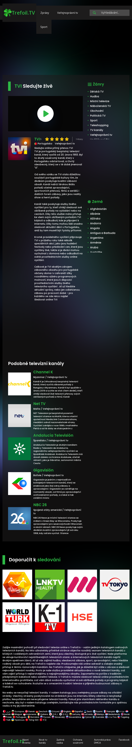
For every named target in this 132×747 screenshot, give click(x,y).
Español (77, 711)
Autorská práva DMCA (102, 741)
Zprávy (44, 13)
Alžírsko (95, 218)
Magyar (17, 714)
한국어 (64, 714)
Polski (7, 717)
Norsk (125, 714)
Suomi (97, 711)
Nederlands (112, 714)
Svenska (98, 717)
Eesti (87, 711)
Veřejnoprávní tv (67, 13)
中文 (43, 719)
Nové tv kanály (43, 741)
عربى (6, 711)
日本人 (54, 714)
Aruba (94, 247)
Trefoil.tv (13, 741)
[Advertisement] (66, 49)
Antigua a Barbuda (102, 233)
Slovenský (58, 717)
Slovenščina (73, 717)
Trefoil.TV (19, 13)
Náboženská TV (100, 106)
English (65, 711)
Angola (95, 228)
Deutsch (41, 711)
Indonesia (30, 714)
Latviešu (87, 714)
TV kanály (96, 130)
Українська (18, 719)
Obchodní (96, 111)
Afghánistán (98, 209)
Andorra (95, 223)
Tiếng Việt (32, 719)
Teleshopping (99, 125)
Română (33, 717)
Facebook (124, 739)
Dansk (30, 711)
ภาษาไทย (111, 717)
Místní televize (99, 101)
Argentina (96, 238)
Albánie (95, 214)
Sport (43, 27)
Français (109, 711)
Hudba (94, 96)
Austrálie (96, 252)
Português (19, 717)
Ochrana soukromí (78, 741)
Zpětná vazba (60, 741)
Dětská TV (97, 91)
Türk (6, 719)
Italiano (43, 714)
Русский (45, 717)
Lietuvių (75, 714)
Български (18, 711)
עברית (120, 711)
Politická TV (98, 116)
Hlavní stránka (26, 741)
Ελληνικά (54, 711)
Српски (87, 717)
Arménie (95, 243)
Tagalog (123, 717)
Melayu (99, 714)
